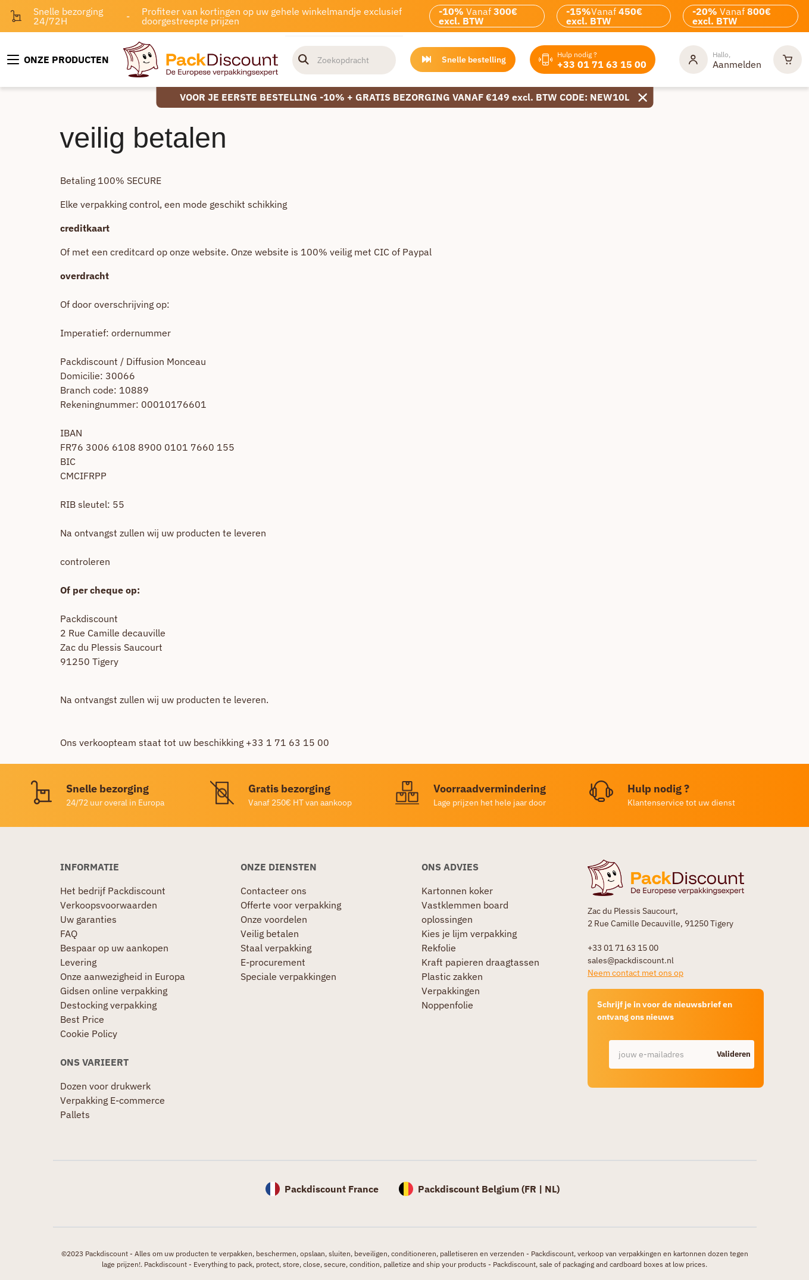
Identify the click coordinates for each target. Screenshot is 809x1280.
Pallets (75, 1114)
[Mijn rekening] (720, 59)
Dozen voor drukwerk (105, 1086)
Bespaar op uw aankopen (114, 948)
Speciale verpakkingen (288, 976)
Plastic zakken (452, 976)
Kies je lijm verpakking (469, 933)
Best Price (82, 1019)
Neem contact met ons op (635, 972)
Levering (78, 962)
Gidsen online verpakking (113, 991)
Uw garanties (88, 919)
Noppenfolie (447, 1005)
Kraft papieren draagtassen (480, 962)
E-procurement (272, 962)
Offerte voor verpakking (290, 905)
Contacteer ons (273, 891)
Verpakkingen (450, 991)
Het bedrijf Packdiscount (112, 891)
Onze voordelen (273, 919)
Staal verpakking (275, 948)
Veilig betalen (269, 933)
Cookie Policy (88, 1033)
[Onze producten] (58, 59)
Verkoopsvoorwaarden (108, 905)
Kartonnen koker (457, 891)
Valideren (734, 1054)
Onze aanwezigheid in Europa (122, 976)
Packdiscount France (332, 1189)
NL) (552, 1189)
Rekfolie (438, 948)
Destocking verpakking (108, 1005)
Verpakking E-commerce (112, 1100)
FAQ (68, 933)
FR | (534, 1189)
